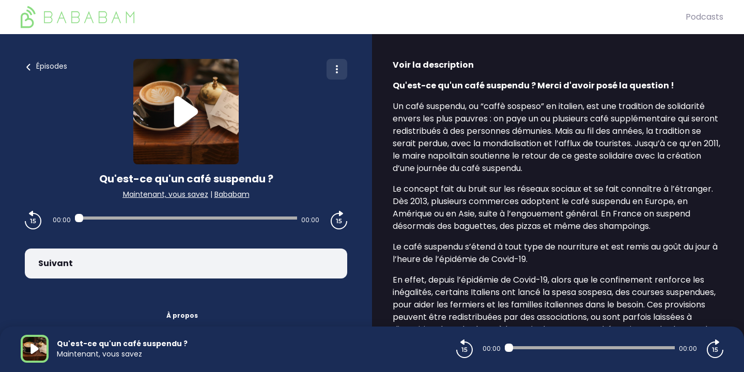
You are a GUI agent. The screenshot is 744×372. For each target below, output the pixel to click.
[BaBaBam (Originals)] (353, 17)
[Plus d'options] (337, 69)
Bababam (232, 194)
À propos (182, 315)
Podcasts (704, 17)
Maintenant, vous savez (165, 194)
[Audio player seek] (186, 218)
